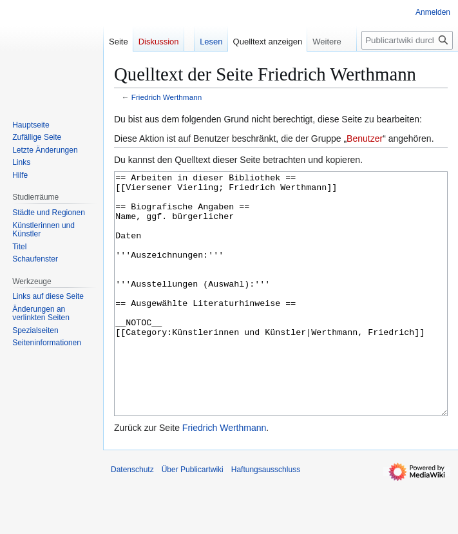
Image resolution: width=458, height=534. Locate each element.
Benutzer (365, 138)
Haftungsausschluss (265, 517)
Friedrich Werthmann (166, 97)
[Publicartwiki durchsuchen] (407, 40)
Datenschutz (132, 517)
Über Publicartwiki (193, 517)
